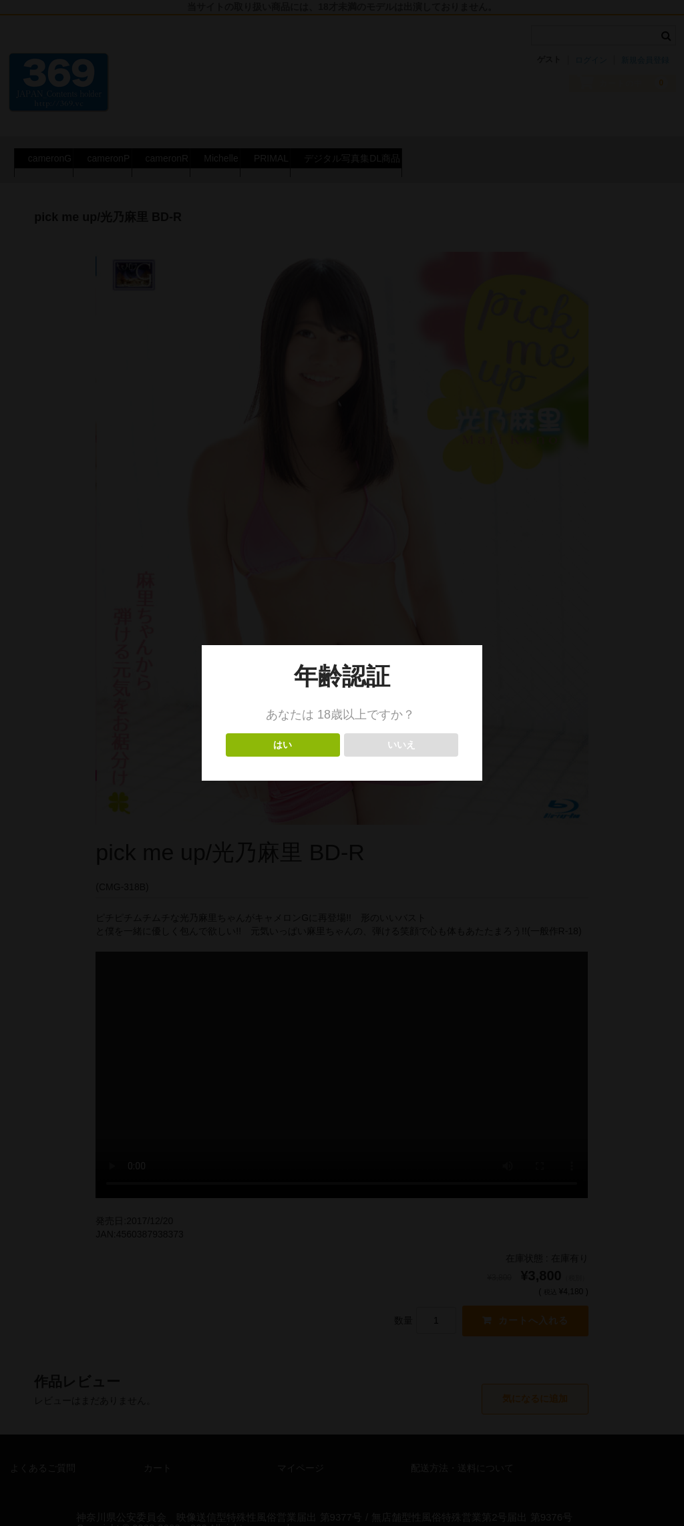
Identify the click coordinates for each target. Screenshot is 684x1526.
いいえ (401, 745)
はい (283, 745)
